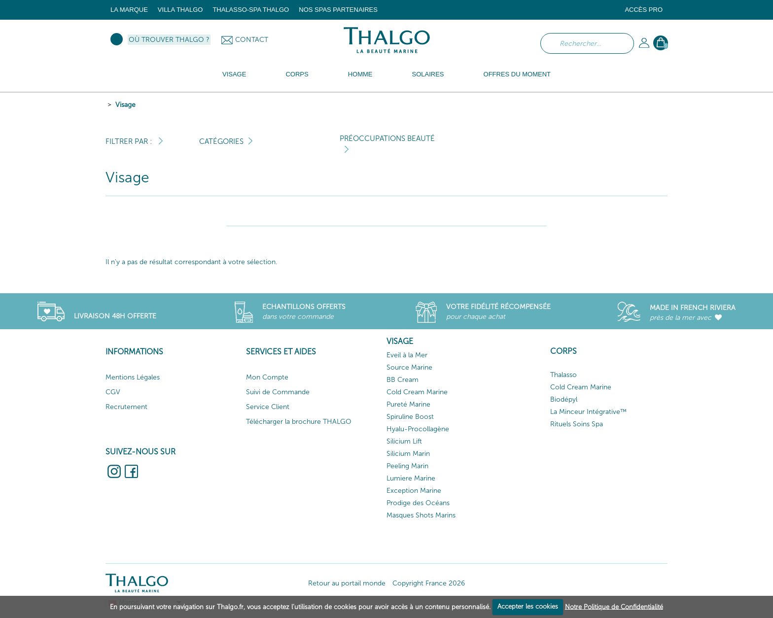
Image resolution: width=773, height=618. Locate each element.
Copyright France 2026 (428, 583)
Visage (125, 105)
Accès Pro (644, 9)
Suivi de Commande (278, 392)
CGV (112, 392)
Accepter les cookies (527, 606)
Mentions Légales (132, 377)
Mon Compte (267, 377)
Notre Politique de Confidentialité (614, 606)
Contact (251, 39)
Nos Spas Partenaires (338, 9)
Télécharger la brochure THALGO (298, 421)
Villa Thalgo (180, 9)
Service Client (267, 407)
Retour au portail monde (347, 583)
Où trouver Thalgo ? (169, 39)
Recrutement (126, 407)
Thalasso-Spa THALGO (250, 9)
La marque (129, 9)
